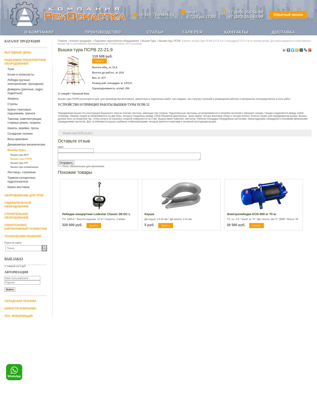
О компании (39, 32)
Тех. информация (18, 316)
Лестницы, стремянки (21, 172)
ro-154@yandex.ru (155, 14)
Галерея (192, 32)
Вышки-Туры (16, 150)
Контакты (236, 32)
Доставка (283, 32)
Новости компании (20, 308)
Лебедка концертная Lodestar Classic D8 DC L (96, 215)
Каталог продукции (80, 41)
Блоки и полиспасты (20, 74)
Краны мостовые (18, 187)
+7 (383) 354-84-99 (242, 17)
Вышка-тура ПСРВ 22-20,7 (78, 133)
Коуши (149, 215)
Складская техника (20, 134)
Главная (62, 41)
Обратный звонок (286, 15)
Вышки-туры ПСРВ (21, 159)
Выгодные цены (17, 52)
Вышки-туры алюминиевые (25, 167)
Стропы (12, 104)
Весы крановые (17, 139)
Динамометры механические (26, 145)
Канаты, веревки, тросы (23, 128)
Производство (103, 32)
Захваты (12, 99)
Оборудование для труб (23, 195)
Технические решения (22, 236)
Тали (10, 69)
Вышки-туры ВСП (20, 155)
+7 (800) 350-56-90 (242, 12)
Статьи (155, 32)
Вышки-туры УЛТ (19, 163)
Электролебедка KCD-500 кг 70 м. (252, 215)
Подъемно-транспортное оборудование (116, 41)
